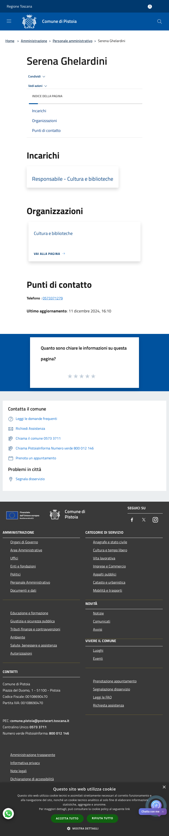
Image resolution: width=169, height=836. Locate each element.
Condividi (37, 76)
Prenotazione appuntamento (114, 681)
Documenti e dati (23, 590)
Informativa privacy (25, 762)
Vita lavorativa (104, 558)
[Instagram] (155, 520)
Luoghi (98, 650)
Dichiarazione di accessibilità (32, 779)
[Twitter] (143, 520)
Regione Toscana (19, 6)
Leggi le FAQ (102, 697)
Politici (15, 574)
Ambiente (17, 637)
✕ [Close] (163, 811)
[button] (84, 828)
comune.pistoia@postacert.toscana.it (39, 720)
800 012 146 (59, 733)
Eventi (98, 658)
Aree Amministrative (26, 550)
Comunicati (101, 621)
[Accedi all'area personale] (150, 6)
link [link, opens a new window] (127, 809)
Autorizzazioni (21, 653)
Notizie (98, 613)
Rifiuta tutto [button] (102, 818)
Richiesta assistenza (108, 705)
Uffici (14, 558)
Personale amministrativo (72, 40)
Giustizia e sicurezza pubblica (32, 621)
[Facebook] (132, 520)
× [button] (164, 787)
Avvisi (97, 629)
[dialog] (84, 809)
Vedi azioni (38, 86)
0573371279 (53, 298)
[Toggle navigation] (9, 21)
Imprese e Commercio (109, 566)
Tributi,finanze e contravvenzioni (35, 629)
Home (9, 40)
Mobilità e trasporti (107, 590)
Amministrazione (34, 40)
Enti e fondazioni (23, 566)
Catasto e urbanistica (109, 582)
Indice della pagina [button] (47, 96)
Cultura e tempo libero (110, 550)
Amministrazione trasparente (32, 754)
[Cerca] (159, 21)
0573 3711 (38, 727)
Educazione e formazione (29, 613)
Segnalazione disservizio (111, 689)
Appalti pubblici (104, 574)
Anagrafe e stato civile (110, 542)
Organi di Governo (24, 542)
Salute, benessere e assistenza (33, 645)
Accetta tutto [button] (67, 818)
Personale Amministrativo (30, 582)
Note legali (18, 771)
